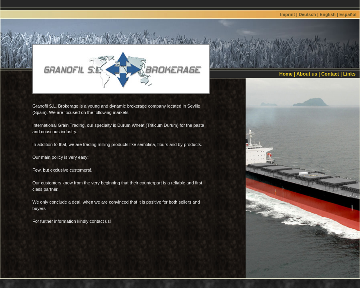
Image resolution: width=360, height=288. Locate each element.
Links (349, 74)
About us (306, 74)
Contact (330, 74)
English (328, 14)
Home (285, 74)
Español (347, 14)
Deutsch (307, 14)
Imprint (287, 14)
